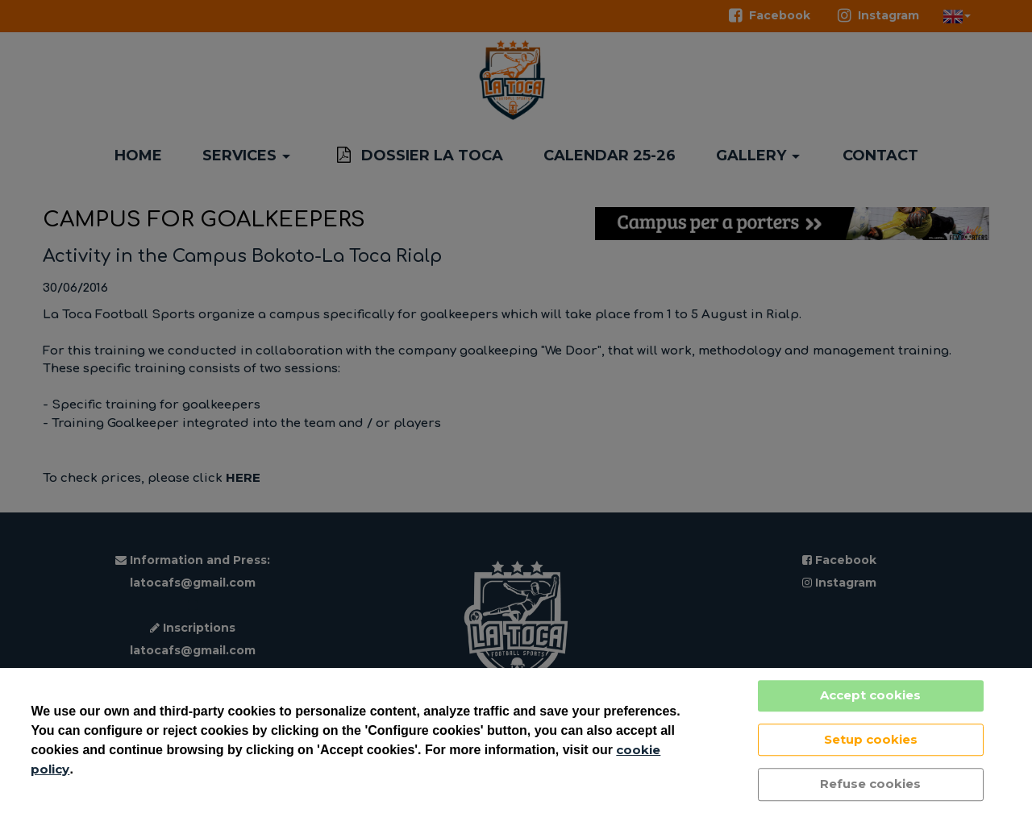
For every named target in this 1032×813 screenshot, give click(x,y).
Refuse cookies (870, 783)
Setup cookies (871, 739)
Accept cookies (870, 695)
